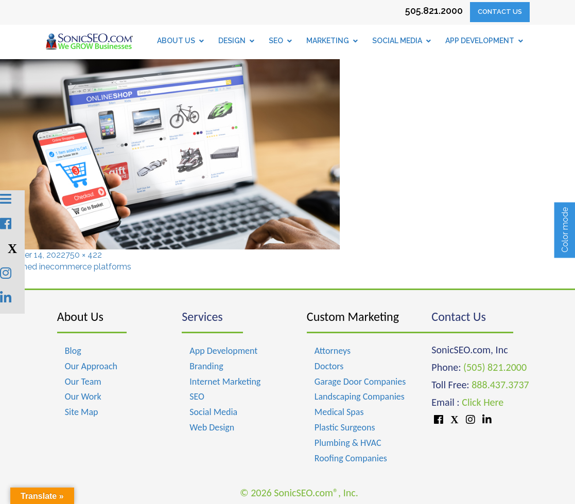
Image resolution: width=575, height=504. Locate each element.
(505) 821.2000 (495, 367)
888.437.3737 (500, 385)
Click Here (482, 402)
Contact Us (500, 11)
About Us (80, 316)
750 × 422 (83, 255)
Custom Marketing (353, 316)
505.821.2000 (434, 10)
